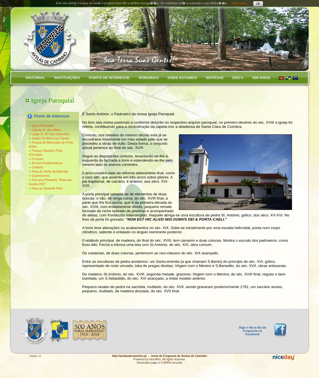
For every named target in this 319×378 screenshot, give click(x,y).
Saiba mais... (240, 3)
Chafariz (37, 167)
